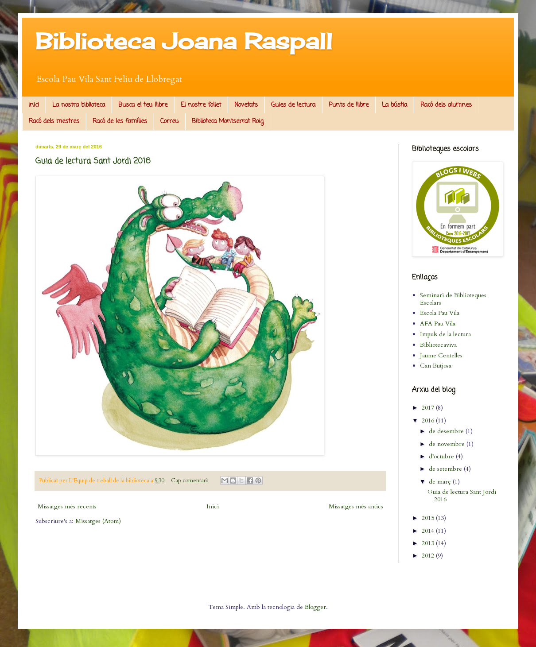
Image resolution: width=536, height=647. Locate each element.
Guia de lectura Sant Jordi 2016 (93, 161)
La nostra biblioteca (78, 105)
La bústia (394, 105)
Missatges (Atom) (98, 521)
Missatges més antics (356, 506)
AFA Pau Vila (437, 323)
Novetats (246, 105)
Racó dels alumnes (446, 105)
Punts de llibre (349, 105)
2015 (429, 518)
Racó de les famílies (120, 121)
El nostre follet (201, 105)
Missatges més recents (67, 506)
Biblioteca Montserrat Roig (228, 121)
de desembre (447, 431)
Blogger (315, 607)
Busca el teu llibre (142, 105)
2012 (429, 555)
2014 (429, 531)
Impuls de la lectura (445, 334)
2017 (429, 407)
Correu (169, 121)
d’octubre (442, 456)
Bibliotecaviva (438, 345)
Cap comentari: (190, 480)
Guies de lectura (293, 105)
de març (441, 481)
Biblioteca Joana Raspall (183, 40)
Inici (33, 105)
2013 (429, 543)
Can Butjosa (435, 365)
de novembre (447, 444)
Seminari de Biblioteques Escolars (453, 299)
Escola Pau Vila (439, 313)
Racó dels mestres (54, 121)
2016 (429, 420)
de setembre (446, 469)
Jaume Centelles (441, 355)
